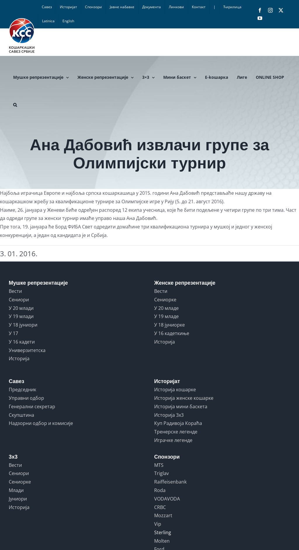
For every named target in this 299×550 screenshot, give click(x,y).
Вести (15, 291)
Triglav (161, 473)
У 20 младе (166, 308)
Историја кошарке (175, 389)
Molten (162, 541)
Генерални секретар (32, 406)
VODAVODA (167, 499)
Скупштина (21, 415)
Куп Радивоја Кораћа (178, 423)
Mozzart (163, 515)
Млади (16, 490)
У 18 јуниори (23, 325)
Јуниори (18, 499)
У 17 (13, 333)
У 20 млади (21, 308)
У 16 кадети (22, 342)
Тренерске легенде (175, 431)
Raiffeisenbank (170, 482)
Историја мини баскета (180, 406)
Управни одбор (26, 398)
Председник (22, 389)
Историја (19, 358)
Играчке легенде (173, 440)
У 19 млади (21, 316)
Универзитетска (27, 350)
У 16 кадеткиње (171, 333)
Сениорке (165, 299)
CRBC (160, 507)
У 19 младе (166, 316)
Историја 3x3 (169, 415)
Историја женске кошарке (183, 398)
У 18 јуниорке (169, 325)
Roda (160, 490)
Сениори (19, 299)
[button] (15, 105)
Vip (157, 524)
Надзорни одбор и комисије (41, 423)
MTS (159, 465)
